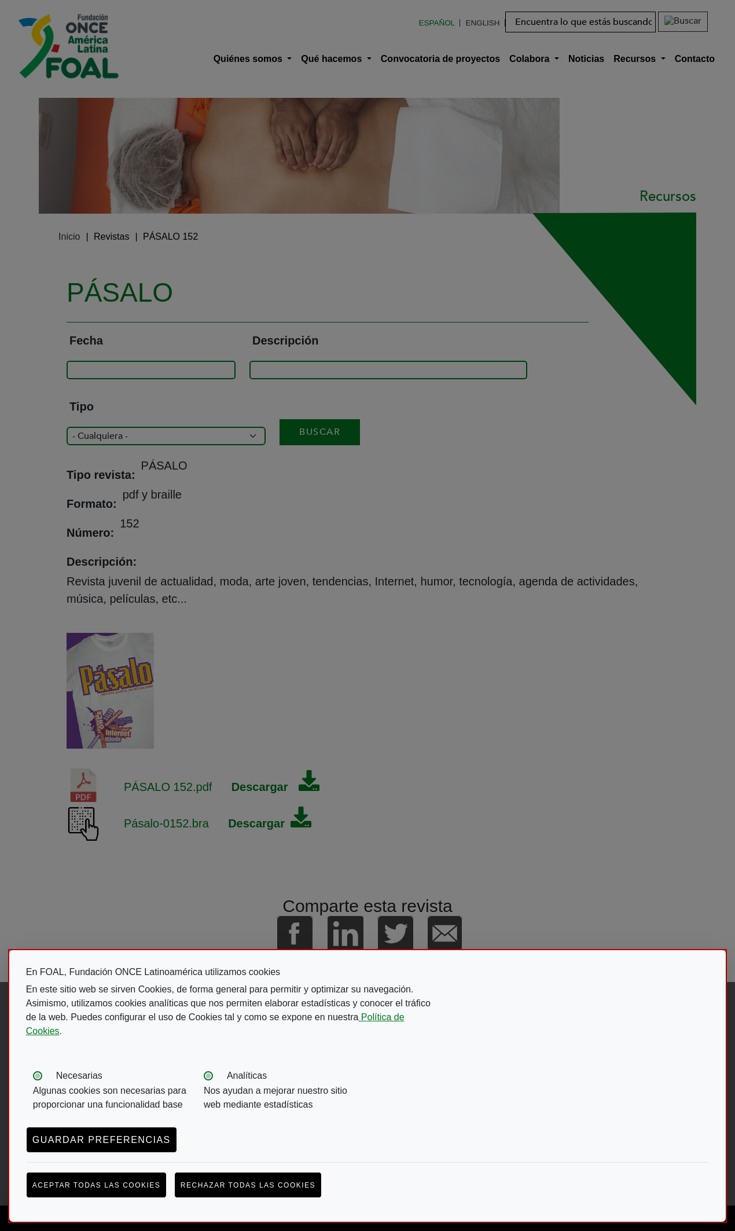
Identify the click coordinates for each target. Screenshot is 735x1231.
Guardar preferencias (101, 1140)
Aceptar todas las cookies (96, 1185)
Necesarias (79, 1075)
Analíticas (247, 1075)
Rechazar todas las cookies (248, 1185)
